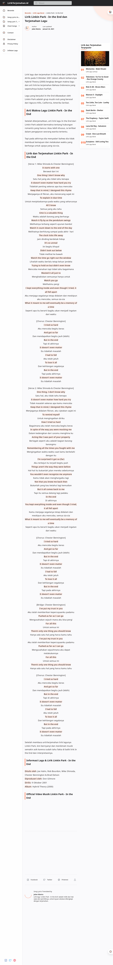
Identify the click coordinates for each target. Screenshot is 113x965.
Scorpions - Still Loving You (97, 142)
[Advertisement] (95, 25)
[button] (36, 3)
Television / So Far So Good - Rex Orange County (97, 78)
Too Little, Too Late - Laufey (97, 102)
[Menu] (4, 3)
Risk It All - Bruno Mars (95, 87)
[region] (51, 51)
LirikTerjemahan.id (18, 3)
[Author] (36, 29)
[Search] (53, 3)
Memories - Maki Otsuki (96, 69)
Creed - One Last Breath (96, 134)
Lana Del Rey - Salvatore (96, 126)
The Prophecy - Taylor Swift (97, 118)
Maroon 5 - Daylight (94, 95)
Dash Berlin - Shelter (94, 110)
